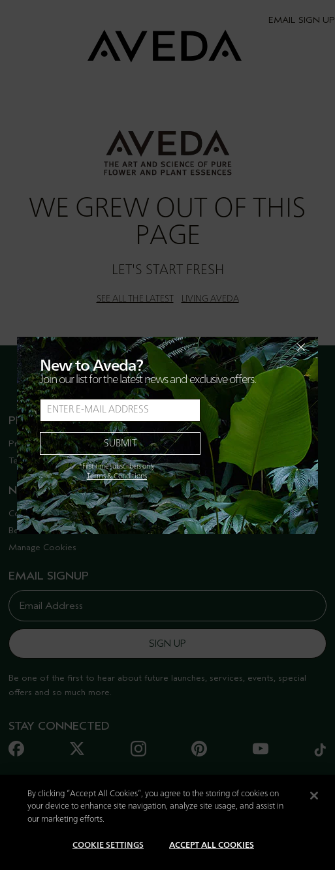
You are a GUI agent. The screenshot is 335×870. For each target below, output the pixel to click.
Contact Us (31, 513)
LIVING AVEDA (210, 298)
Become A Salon (42, 530)
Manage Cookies (42, 547)
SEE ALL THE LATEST (135, 298)
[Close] (314, 809)
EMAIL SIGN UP (301, 19)
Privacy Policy (37, 443)
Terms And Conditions (53, 460)
